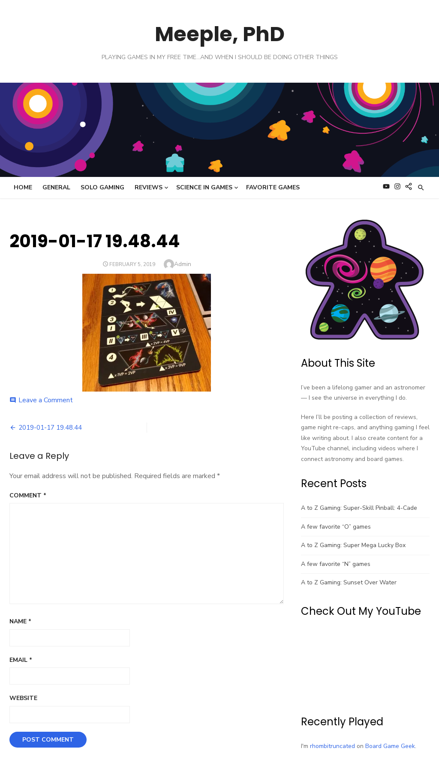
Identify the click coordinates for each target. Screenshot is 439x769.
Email (20, 660)
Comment (27, 495)
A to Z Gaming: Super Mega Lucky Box (353, 545)
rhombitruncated (332, 746)
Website (23, 698)
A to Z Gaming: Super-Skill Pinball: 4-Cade (359, 508)
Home (23, 187)
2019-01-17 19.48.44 (50, 427)
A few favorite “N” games (335, 564)
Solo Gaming (102, 187)
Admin (182, 264)
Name (20, 621)
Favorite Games (273, 187)
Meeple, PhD (220, 34)
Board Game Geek (390, 746)
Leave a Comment (45, 400)
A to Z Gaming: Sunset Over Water (349, 582)
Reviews (148, 187)
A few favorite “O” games (336, 527)
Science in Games (204, 187)
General (56, 187)
